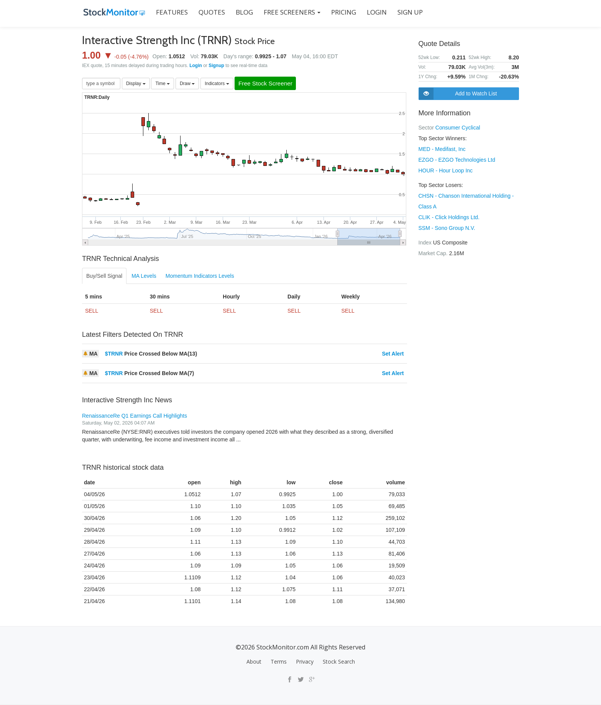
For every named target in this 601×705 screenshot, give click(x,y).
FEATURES (170, 12)
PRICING (342, 12)
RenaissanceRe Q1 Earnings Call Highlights (134, 416)
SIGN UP (408, 12)
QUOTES (210, 12)
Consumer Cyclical (457, 128)
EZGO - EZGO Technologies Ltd (457, 160)
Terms (279, 661)
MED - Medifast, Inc (442, 149)
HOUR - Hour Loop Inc (446, 170)
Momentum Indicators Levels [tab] (200, 276)
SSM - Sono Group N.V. (447, 228)
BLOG (242, 12)
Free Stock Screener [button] (268, 83)
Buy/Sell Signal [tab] (104, 276)
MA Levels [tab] (143, 276)
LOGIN (375, 12)
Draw (187, 83)
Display (136, 83)
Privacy (305, 661)
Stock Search (339, 661)
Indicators (217, 83)
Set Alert (393, 354)
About (253, 661)
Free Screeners (290, 12)
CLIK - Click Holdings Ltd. (449, 217)
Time (162, 83)
